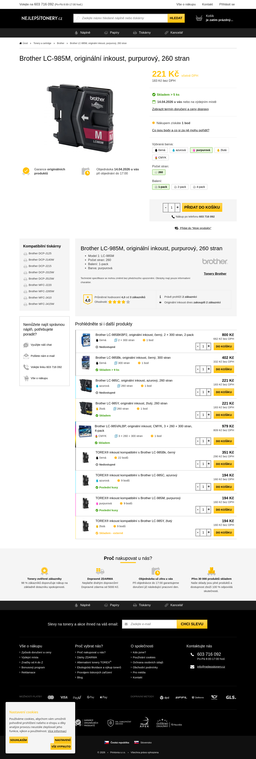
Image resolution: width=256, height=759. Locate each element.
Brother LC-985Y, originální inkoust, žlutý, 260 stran (131, 403)
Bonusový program (33, 667)
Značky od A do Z (32, 662)
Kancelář (174, 33)
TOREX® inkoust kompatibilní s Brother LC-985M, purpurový (138, 498)
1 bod (150, 340)
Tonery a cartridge (42, 43)
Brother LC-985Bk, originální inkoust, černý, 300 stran (133, 357)
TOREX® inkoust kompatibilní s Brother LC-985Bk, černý (135, 452)
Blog (80, 677)
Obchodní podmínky (145, 667)
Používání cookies (144, 657)
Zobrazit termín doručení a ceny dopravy (180, 109)
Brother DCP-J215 (40, 265)
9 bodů (125, 480)
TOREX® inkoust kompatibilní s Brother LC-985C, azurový (136, 475)
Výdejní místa (30, 657)
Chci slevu (192, 624)
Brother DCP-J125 (40, 253)
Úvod (25, 43)
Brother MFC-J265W (41, 291)
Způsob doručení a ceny (36, 652)
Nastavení (63, 740)
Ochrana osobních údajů (148, 662)
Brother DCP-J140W (41, 259)
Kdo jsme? (139, 652)
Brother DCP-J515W (41, 278)
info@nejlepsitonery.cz (211, 666)
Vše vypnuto (61, 746)
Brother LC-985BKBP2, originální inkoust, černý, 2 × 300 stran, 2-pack (145, 335)
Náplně (81, 33)
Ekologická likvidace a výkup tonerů (99, 667)
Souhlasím (18, 740)
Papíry (111, 33)
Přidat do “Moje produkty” (193, 228)
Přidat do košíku (202, 207)
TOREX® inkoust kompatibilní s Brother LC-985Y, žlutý (134, 521)
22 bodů (123, 457)
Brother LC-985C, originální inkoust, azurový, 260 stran (134, 380)
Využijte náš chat (37, 344)
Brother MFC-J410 (40, 297)
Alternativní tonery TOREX (95, 662)
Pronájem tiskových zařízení (94, 672)
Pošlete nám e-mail (39, 355)
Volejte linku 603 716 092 (42, 367)
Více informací (57, 731)
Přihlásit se (227, 4)
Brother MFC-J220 (40, 284)
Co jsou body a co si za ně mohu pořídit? (180, 130)
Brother (60, 43)
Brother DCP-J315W (41, 272)
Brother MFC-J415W (41, 303)
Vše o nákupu (186, 4)
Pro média (139, 672)
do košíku (224, 346)
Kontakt (207, 4)
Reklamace (28, 672)
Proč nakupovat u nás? (91, 652)
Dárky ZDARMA (87, 657)
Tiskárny (141, 33)
